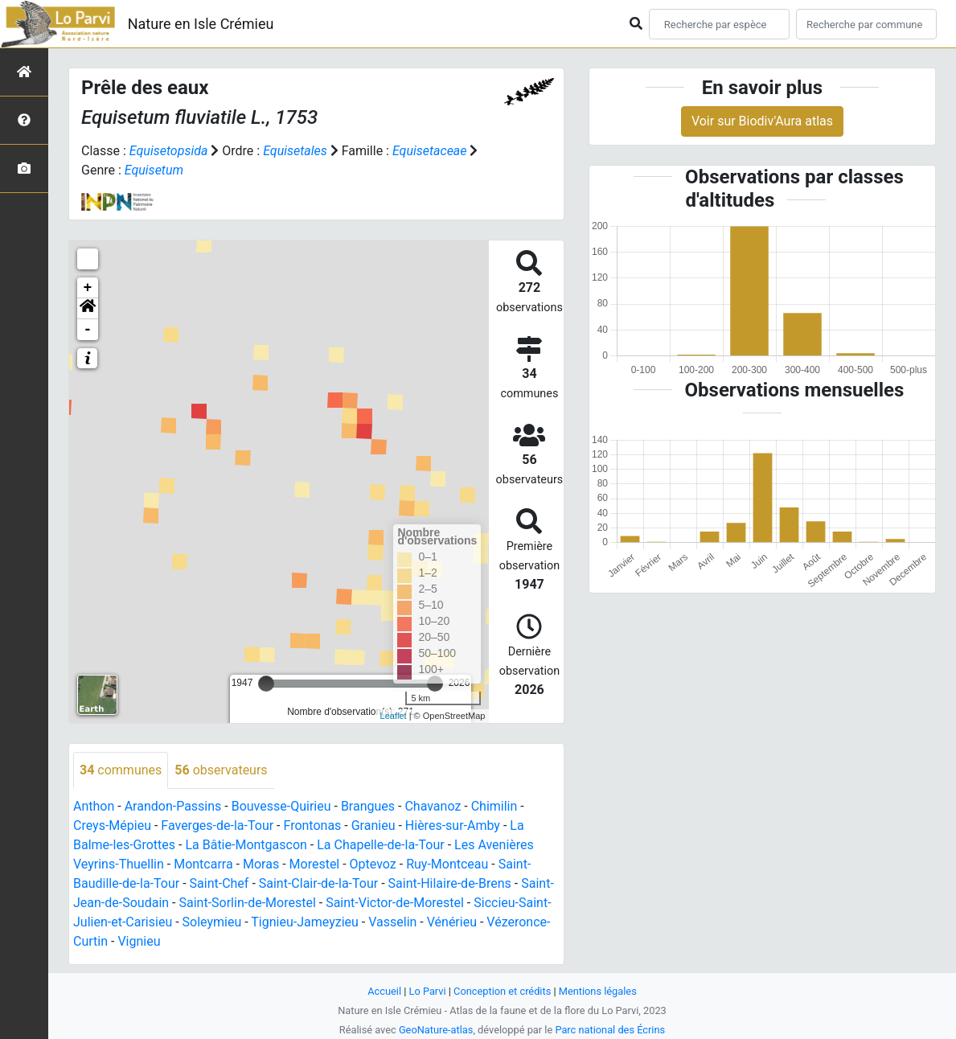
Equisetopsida (168, 150)
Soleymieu (212, 922)
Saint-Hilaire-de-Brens (449, 883)
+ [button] (88, 288)
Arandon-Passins (173, 806)
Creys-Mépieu (112, 825)
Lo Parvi (427, 991)
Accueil (384, 991)
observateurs (220, 770)
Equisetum (154, 170)
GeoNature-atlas (436, 1030)
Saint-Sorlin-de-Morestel (246, 902)
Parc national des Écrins (610, 1030)
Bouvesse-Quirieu (281, 806)
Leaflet (393, 716)
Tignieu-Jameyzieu (305, 922)
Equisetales (295, 150)
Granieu (373, 825)
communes (121, 770)
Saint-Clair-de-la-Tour (318, 883)
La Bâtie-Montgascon (245, 844)
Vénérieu (452, 922)
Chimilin (494, 806)
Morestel (314, 864)
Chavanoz (432, 806)
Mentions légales (598, 991)
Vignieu (138, 941)
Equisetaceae (429, 150)
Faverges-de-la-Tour (217, 825)
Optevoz (373, 864)
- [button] (88, 329)
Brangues (368, 806)
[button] (87, 308)
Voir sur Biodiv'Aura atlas (762, 121)
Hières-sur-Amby (452, 825)
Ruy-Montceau (447, 864)
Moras (261, 864)
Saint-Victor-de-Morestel (395, 902)
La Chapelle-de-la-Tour (380, 844)
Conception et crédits (502, 991)
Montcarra (203, 864)
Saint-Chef (219, 883)
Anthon (93, 806)
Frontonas (312, 825)
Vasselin (392, 922)
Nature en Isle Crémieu (201, 23)
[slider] (266, 684)
